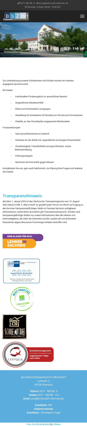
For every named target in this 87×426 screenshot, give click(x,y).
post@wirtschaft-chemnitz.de (53, 3)
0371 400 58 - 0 (27, 3)
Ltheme (56, 424)
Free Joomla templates (38, 424)
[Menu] (82, 16)
